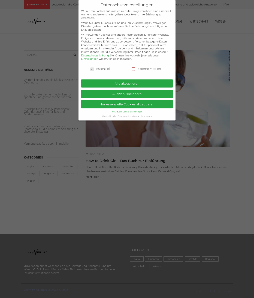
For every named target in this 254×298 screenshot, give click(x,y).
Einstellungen (89, 56)
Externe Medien (146, 65)
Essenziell (100, 65)
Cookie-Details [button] (109, 113)
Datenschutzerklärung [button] (128, 113)
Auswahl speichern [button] (127, 91)
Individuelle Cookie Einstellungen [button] (126, 109)
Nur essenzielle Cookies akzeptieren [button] (127, 101)
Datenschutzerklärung (95, 52)
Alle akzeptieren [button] (127, 80)
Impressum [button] (146, 113)
